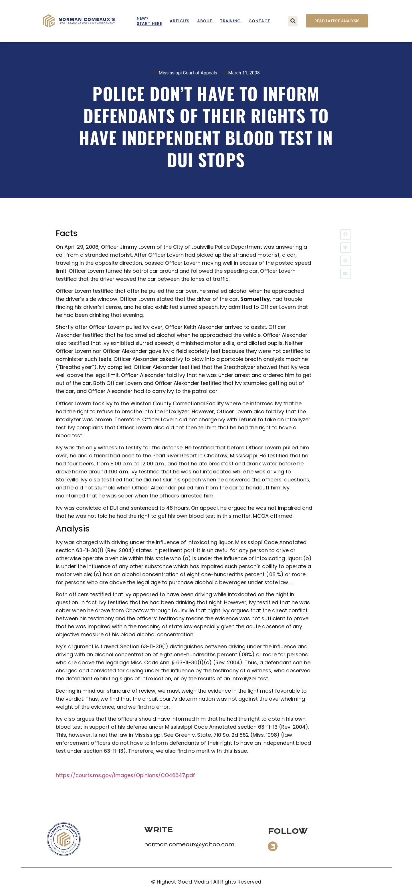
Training (230, 21)
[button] (293, 21)
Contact (259, 21)
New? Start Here (149, 20)
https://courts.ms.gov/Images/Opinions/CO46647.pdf (125, 775)
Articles (179, 21)
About (204, 21)
